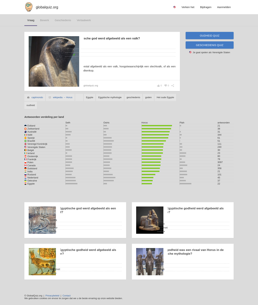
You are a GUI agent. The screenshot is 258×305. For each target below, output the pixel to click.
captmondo (37, 97)
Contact (67, 295)
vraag (30, 20)
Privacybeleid (52, 295)
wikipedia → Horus (62, 97)
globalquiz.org (47, 7)
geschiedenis (63, 20)
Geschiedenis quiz (209, 45)
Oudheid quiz (209, 35)
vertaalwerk (84, 20)
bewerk (44, 20)
